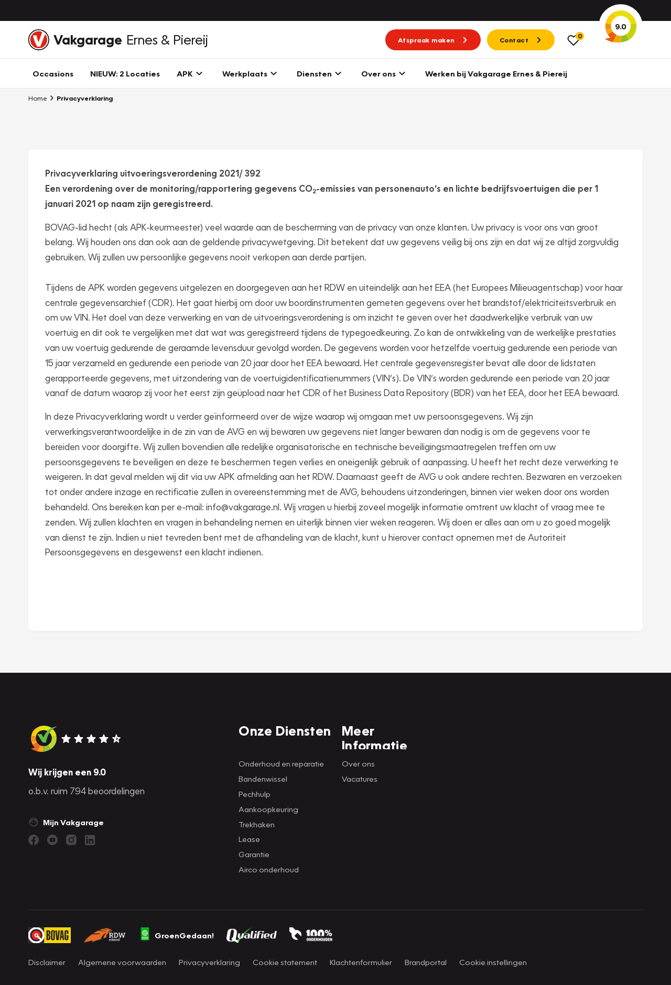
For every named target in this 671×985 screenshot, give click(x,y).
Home (37, 98)
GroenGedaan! (176, 935)
